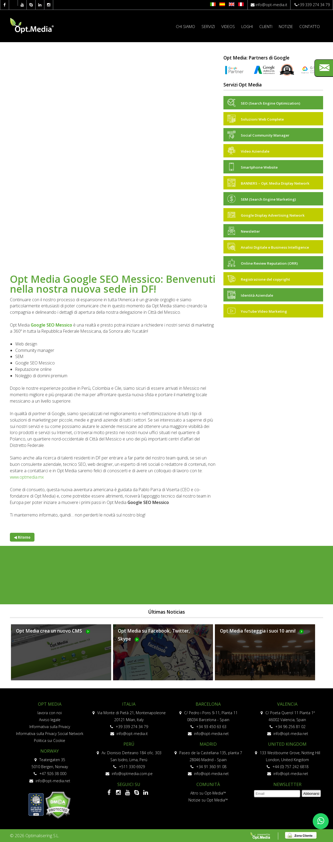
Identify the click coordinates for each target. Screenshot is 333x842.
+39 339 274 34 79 (313, 4)
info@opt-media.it (271, 4)
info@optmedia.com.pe (129, 773)
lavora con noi (49, 712)
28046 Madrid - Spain (208, 759)
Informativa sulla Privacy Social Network (49, 733)
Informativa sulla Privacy (49, 726)
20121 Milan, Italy (129, 719)
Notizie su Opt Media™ (208, 800)
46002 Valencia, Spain (287, 719)
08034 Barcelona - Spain (208, 719)
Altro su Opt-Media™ (208, 793)
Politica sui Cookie (49, 740)
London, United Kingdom (287, 759)
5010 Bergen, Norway (50, 766)
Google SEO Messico (51, 325)
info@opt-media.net (49, 780)
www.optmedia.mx (27, 477)
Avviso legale (49, 719)
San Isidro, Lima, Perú (128, 759)
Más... (61, 655)
